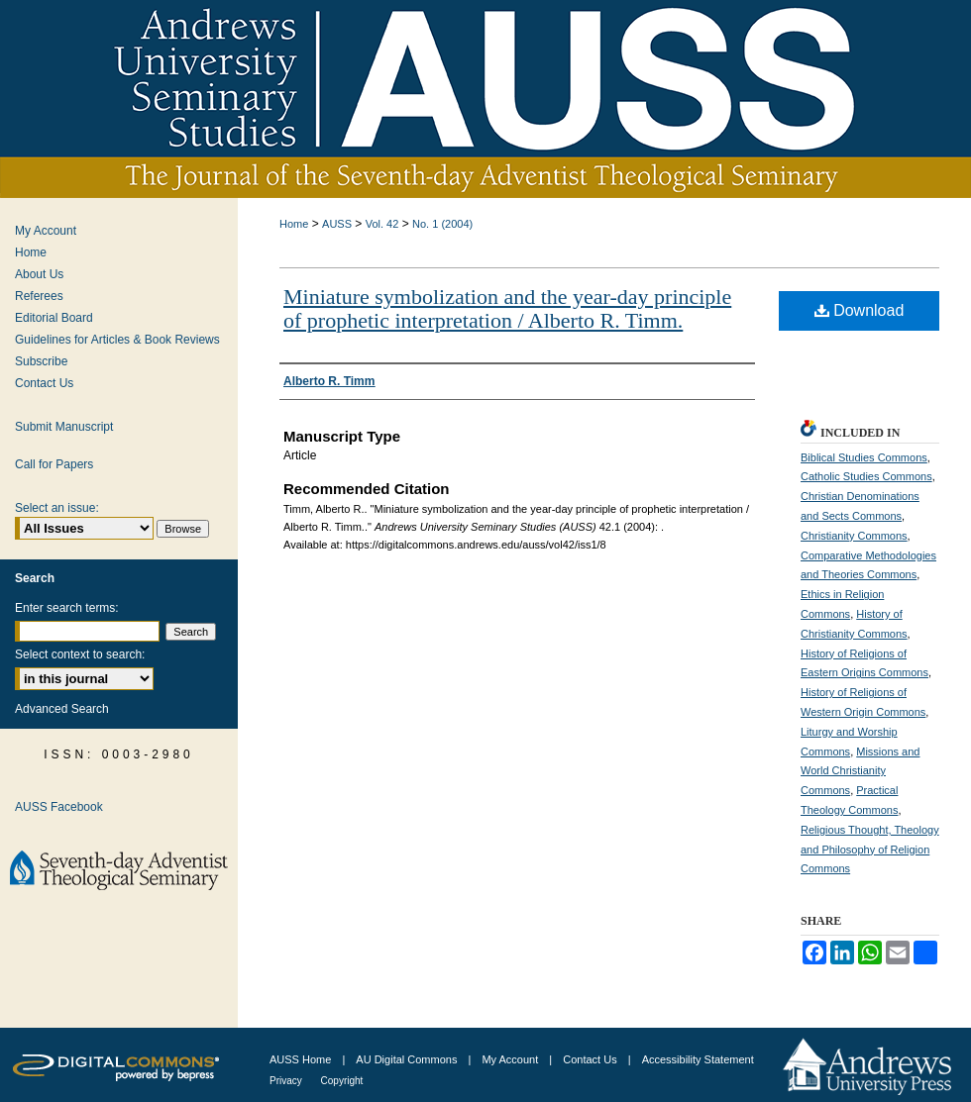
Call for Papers (54, 464)
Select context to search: (80, 654)
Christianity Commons (854, 536)
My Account (45, 231)
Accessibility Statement (698, 1059)
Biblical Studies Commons (864, 457)
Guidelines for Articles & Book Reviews (117, 340)
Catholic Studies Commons (866, 476)
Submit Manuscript (64, 427)
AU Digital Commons (408, 1059)
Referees (39, 296)
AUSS (337, 224)
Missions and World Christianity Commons (860, 771)
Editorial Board (54, 318)
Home (293, 224)
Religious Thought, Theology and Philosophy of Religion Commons (870, 849)
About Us (39, 274)
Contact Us (44, 383)
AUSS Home (300, 1059)
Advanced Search (62, 709)
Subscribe (41, 361)
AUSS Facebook (59, 807)
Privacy (287, 1080)
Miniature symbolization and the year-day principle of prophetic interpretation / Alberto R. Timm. (507, 308)
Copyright (342, 1080)
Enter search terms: (67, 608)
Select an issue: (57, 508)
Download (859, 310)
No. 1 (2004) (442, 224)
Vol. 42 (382, 224)
